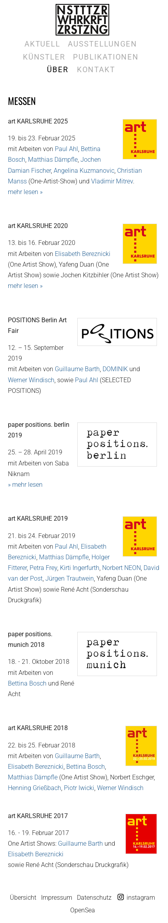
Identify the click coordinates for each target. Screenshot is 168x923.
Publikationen (106, 57)
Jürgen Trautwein (69, 578)
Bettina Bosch (27, 683)
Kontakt (96, 69)
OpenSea (82, 910)
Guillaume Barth (77, 369)
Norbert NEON (121, 568)
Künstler (44, 57)
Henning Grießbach (34, 788)
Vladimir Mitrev (112, 181)
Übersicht (23, 897)
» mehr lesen (25, 484)
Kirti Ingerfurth (79, 568)
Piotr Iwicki (79, 788)
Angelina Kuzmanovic (84, 170)
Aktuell (42, 44)
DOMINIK (115, 369)
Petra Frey (43, 568)
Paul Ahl (66, 149)
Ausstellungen (102, 44)
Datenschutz (94, 897)
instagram (141, 897)
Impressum (56, 897)
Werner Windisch (31, 380)
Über (58, 69)
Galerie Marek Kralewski (82, 20)
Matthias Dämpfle (53, 159)
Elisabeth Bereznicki (82, 254)
